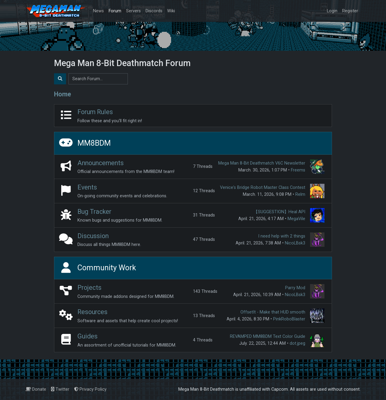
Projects (89, 287)
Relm (300, 194)
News (98, 11)
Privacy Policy (90, 389)
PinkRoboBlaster (289, 319)
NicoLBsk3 (295, 243)
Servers (133, 11)
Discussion (93, 236)
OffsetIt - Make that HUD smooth (272, 312)
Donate (36, 389)
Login (332, 11)
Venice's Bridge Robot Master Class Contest (262, 187)
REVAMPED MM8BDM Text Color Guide (267, 336)
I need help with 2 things (281, 236)
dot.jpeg (297, 343)
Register (350, 11)
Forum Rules (95, 112)
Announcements (100, 163)
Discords (154, 11)
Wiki (171, 11)
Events (87, 187)
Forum (115, 11)
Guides (87, 336)
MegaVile (296, 218)
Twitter (60, 389)
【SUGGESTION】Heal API (279, 211)
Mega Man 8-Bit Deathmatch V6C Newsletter (261, 163)
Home (62, 94)
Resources (92, 312)
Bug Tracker (94, 211)
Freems (298, 170)
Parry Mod (295, 287)
